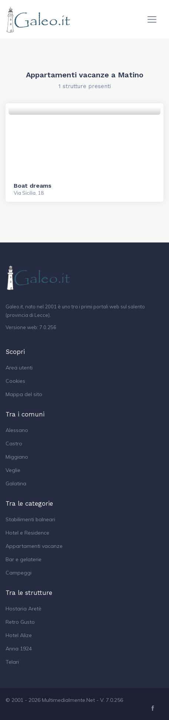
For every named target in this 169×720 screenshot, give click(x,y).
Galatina (16, 483)
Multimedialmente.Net (68, 700)
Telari (12, 662)
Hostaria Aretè (24, 608)
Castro (14, 443)
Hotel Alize (19, 635)
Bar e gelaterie (24, 559)
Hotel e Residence (27, 532)
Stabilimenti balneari (30, 519)
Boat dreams (33, 185)
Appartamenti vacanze (34, 546)
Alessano (17, 430)
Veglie (13, 470)
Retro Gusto (20, 622)
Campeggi (19, 572)
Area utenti (19, 367)
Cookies (15, 381)
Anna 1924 (19, 648)
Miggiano (17, 456)
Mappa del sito (24, 394)
